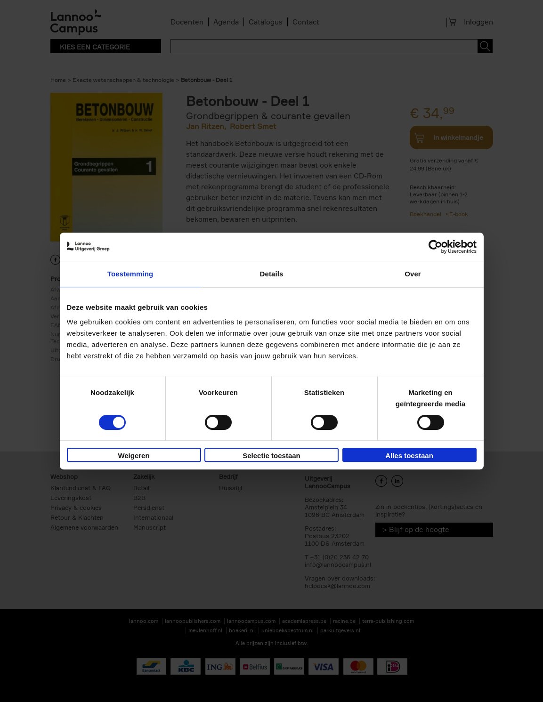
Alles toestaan (409, 456)
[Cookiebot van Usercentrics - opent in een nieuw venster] (435, 247)
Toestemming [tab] (130, 274)
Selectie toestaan (271, 456)
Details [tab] (272, 274)
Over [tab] (413, 274)
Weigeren (133, 456)
